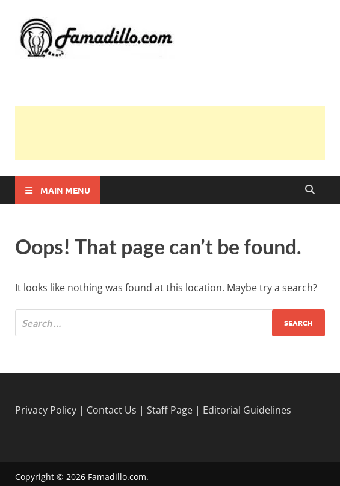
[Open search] (310, 190)
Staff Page (170, 410)
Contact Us (112, 410)
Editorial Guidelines (247, 410)
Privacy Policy (45, 410)
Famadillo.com (117, 476)
